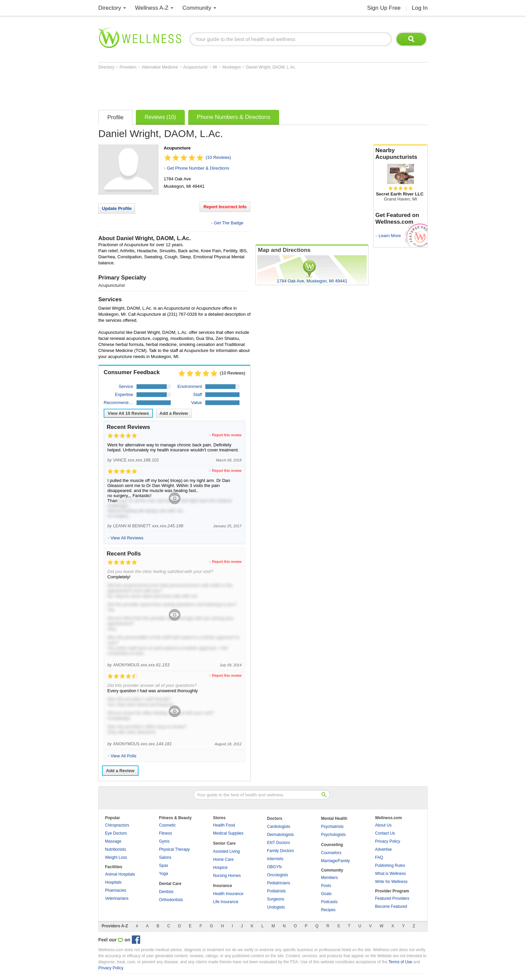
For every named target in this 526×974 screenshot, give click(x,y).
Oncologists (277, 875)
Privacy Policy (387, 841)
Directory (109, 8)
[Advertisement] (220, 88)
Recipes (328, 909)
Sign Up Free (384, 8)
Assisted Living (226, 851)
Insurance (222, 885)
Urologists (276, 907)
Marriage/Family (335, 860)
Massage (113, 841)
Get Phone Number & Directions (198, 168)
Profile (115, 117)
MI (215, 67)
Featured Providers (392, 898)
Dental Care (170, 883)
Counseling (332, 844)
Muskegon (232, 67)
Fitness (165, 833)
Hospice (220, 867)
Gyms (164, 841)
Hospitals (113, 882)
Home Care (223, 859)
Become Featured (391, 906)
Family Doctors (280, 850)
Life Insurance (225, 901)
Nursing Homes (227, 875)
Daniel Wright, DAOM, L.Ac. (271, 67)
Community (196, 8)
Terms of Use (400, 962)
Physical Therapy (174, 849)
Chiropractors (117, 825)
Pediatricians (278, 883)
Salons (165, 857)
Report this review (227, 435)
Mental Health (334, 818)
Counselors (331, 852)
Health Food (224, 825)
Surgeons (275, 899)
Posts (326, 885)
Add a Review (174, 413)
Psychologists (333, 834)
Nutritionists (115, 849)
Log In (420, 8)
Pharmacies (115, 890)
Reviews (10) (160, 117)
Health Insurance (228, 893)
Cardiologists (278, 826)
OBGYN (274, 867)
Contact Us (385, 833)
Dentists (166, 891)
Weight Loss (116, 857)
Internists (275, 858)
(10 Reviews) (218, 157)
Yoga (163, 873)
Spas (163, 865)
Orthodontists (171, 899)
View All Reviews (128, 413)
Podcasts (329, 901)
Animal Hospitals (120, 874)
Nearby (400, 154)
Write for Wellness (391, 881)
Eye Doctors (116, 833)
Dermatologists (280, 834)
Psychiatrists (332, 826)
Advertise (383, 849)
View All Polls (123, 755)
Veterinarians (116, 898)
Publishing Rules (390, 865)
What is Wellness (390, 873)
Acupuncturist (196, 67)
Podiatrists (276, 891)
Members (329, 877)
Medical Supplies (228, 833)
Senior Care (224, 843)
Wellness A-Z (152, 8)
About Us (383, 825)
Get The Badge (228, 222)
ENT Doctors (278, 842)
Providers (128, 67)
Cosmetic (167, 825)
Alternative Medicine (160, 67)
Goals (326, 893)
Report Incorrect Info (225, 206)
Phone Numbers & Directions (233, 117)
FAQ (379, 857)
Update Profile (117, 208)
